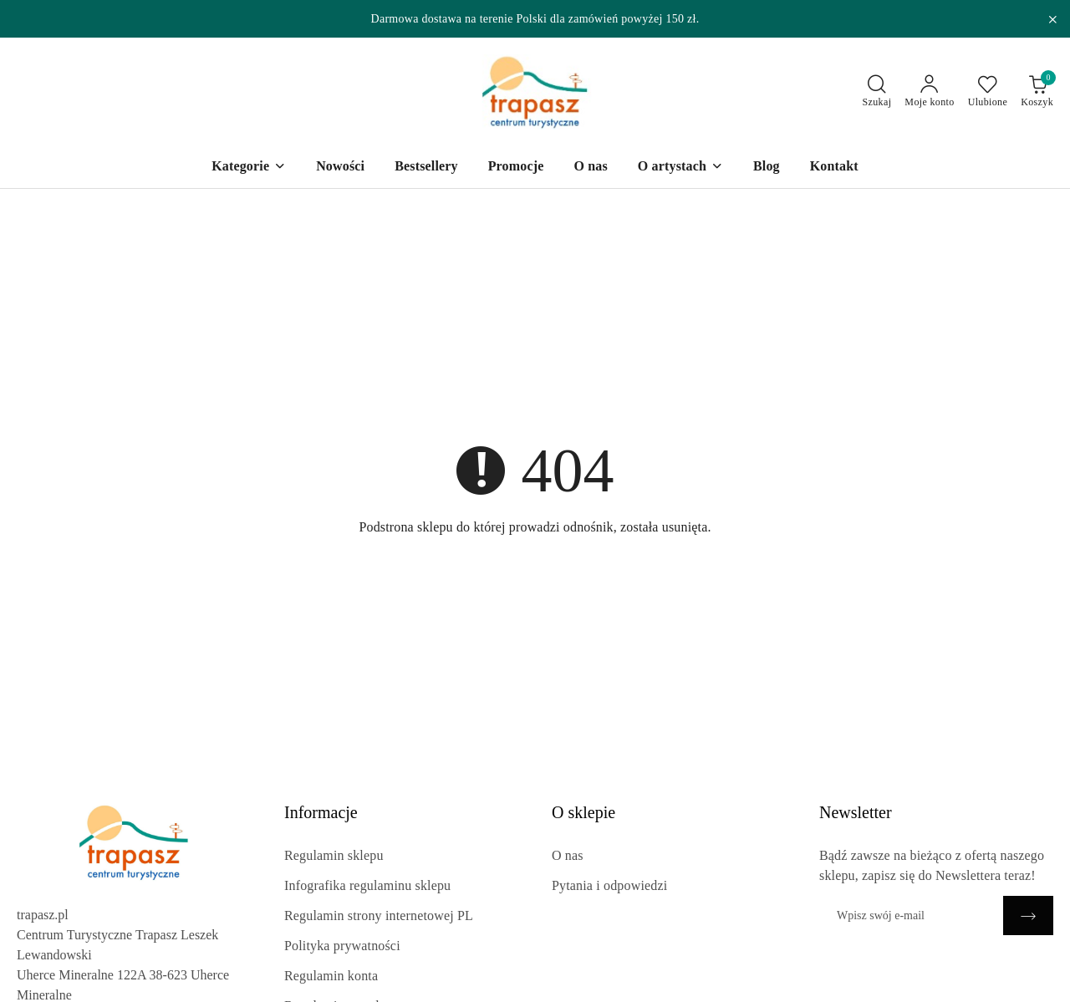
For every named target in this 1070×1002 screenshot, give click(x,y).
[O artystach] (680, 167)
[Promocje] (516, 167)
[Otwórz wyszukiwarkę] (877, 92)
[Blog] (766, 167)
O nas (567, 855)
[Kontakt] (834, 167)
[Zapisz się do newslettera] (911, 915)
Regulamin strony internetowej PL (378, 915)
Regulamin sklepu (334, 855)
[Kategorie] (249, 167)
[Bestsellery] (426, 167)
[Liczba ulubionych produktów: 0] (988, 92)
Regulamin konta (331, 976)
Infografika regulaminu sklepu (367, 885)
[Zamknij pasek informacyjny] (1052, 19)
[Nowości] (340, 167)
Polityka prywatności (342, 945)
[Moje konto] (929, 92)
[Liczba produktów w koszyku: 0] (1037, 92)
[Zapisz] (1028, 915)
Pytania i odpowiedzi (609, 885)
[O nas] (590, 167)
